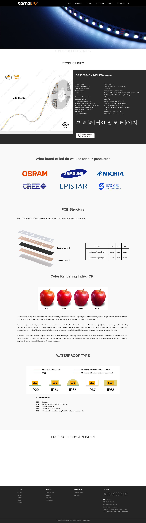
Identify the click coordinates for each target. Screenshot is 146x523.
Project (19, 500)
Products (19, 495)
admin (88, 520)
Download (19, 497)
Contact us (19, 502)
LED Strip (48, 495)
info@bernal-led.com (112, 507)
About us (19, 492)
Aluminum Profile (50, 492)
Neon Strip (48, 497)
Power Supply (49, 500)
